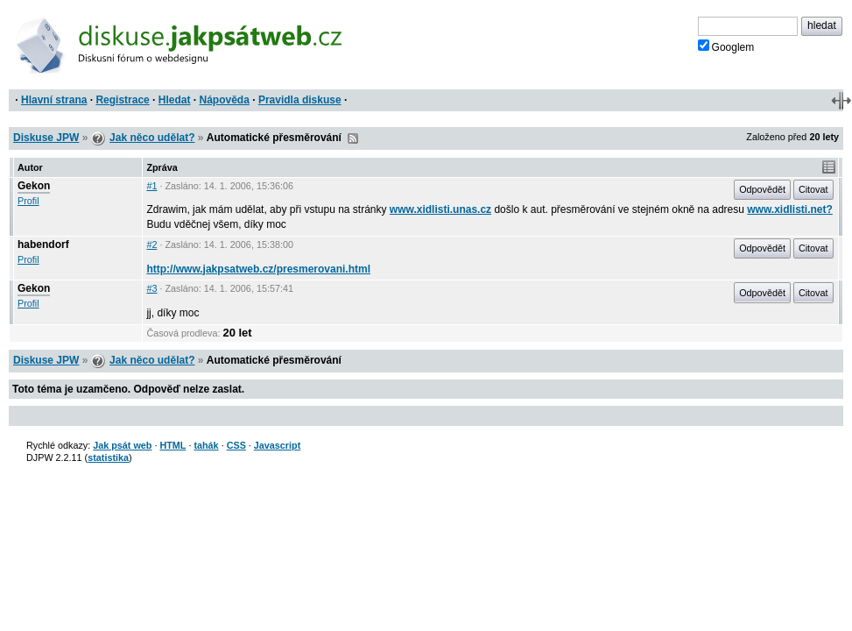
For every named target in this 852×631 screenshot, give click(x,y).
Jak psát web (122, 445)
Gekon (34, 186)
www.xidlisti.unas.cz (440, 209)
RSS (353, 138)
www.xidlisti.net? (790, 209)
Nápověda (225, 100)
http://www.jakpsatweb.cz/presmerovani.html (258, 269)
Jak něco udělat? (151, 137)
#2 (151, 244)
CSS (236, 445)
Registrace (122, 100)
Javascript (277, 445)
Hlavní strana (54, 100)
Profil (28, 200)
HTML (172, 445)
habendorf (43, 244)
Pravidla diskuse (300, 100)
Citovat (813, 189)
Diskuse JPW (46, 137)
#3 (151, 288)
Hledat (174, 100)
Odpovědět (762, 189)
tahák (206, 445)
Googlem (726, 46)
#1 (151, 186)
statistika (108, 457)
